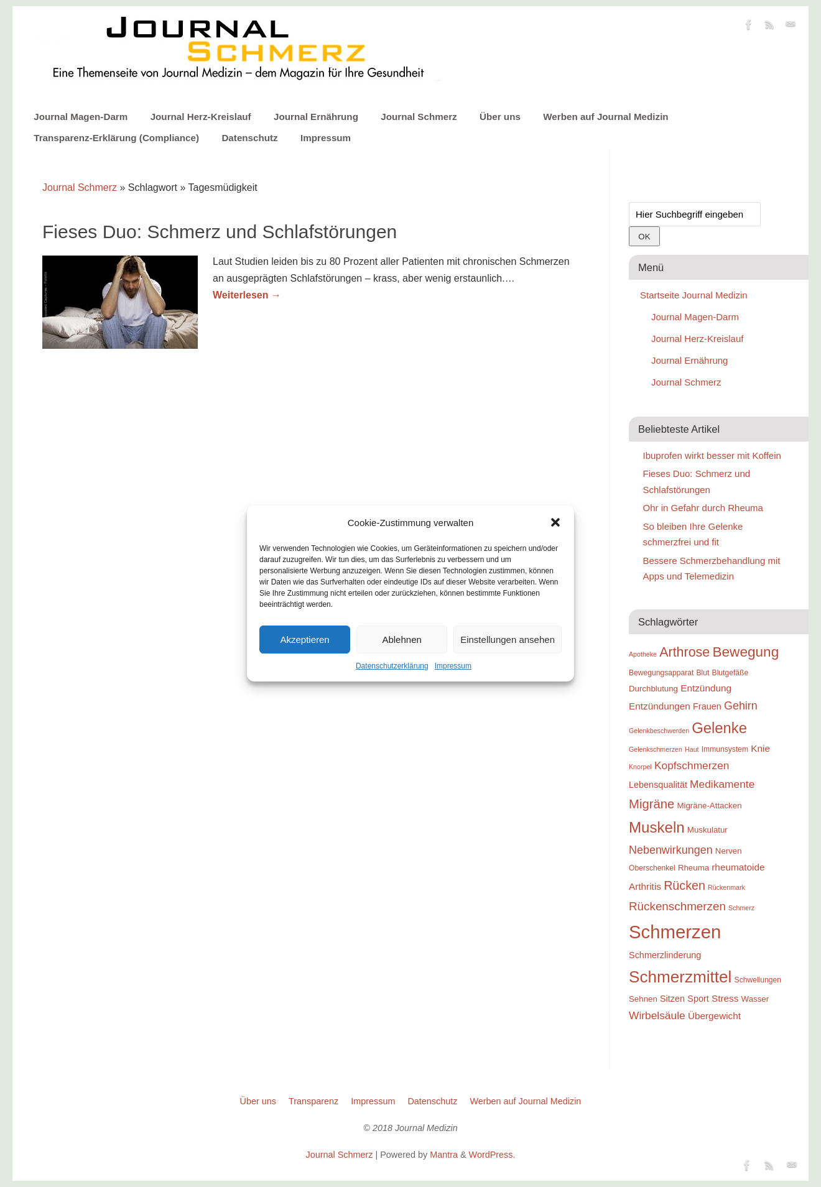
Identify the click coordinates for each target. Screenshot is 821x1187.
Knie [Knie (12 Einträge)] (760, 748)
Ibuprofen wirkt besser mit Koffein (712, 455)
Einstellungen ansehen (507, 639)
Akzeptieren (304, 639)
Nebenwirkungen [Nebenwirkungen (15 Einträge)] (671, 850)
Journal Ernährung (316, 116)
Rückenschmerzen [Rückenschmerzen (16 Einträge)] (677, 906)
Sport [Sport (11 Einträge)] (698, 999)
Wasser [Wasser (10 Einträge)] (755, 999)
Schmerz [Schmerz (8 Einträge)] (741, 908)
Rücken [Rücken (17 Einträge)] (684, 885)
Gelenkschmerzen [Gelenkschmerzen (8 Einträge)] (655, 749)
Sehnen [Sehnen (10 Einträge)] (643, 999)
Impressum (453, 666)
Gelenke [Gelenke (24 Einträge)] (719, 727)
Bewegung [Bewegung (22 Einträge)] (745, 652)
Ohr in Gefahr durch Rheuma (703, 507)
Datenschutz (249, 137)
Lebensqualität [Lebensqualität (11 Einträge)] (658, 785)
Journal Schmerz (419, 116)
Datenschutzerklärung (392, 666)
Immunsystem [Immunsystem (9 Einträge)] (725, 749)
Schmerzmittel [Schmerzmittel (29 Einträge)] (680, 977)
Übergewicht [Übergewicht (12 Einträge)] (714, 1015)
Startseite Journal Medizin (694, 295)
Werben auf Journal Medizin (605, 116)
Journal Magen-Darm (81, 116)
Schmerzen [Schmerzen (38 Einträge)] (675, 931)
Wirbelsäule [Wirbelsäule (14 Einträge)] (657, 1015)
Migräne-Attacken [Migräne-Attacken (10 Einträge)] (709, 805)
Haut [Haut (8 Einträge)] (692, 749)
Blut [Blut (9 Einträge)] (703, 672)
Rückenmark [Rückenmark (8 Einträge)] (726, 887)
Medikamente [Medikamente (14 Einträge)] (722, 784)
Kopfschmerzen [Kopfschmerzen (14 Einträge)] (692, 765)
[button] (555, 522)
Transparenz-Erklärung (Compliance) (116, 137)
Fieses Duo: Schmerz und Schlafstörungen (219, 231)
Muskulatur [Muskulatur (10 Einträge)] (707, 829)
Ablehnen (401, 639)
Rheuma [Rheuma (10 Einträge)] (693, 867)
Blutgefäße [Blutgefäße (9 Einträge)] (730, 672)
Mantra (444, 1155)
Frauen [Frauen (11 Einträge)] (707, 706)
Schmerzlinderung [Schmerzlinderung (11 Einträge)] (665, 955)
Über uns (500, 116)
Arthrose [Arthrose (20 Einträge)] (684, 652)
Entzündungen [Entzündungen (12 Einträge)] (659, 706)
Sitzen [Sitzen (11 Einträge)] (672, 999)
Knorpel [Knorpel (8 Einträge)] (640, 766)
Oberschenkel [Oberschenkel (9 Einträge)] (652, 868)
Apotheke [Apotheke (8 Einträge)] (643, 654)
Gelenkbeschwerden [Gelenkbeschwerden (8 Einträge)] (659, 730)
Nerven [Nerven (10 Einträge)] (728, 851)
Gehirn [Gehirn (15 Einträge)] (741, 706)
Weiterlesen (247, 295)
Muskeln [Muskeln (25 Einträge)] (657, 827)
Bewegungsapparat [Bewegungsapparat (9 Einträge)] (661, 672)
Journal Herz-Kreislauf (201, 116)
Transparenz (313, 1101)
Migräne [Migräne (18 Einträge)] (651, 804)
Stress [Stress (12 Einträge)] (725, 998)
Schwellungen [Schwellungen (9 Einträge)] (758, 980)
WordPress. (492, 1155)
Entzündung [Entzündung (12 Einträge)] (705, 688)
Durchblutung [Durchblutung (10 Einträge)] (653, 688)
